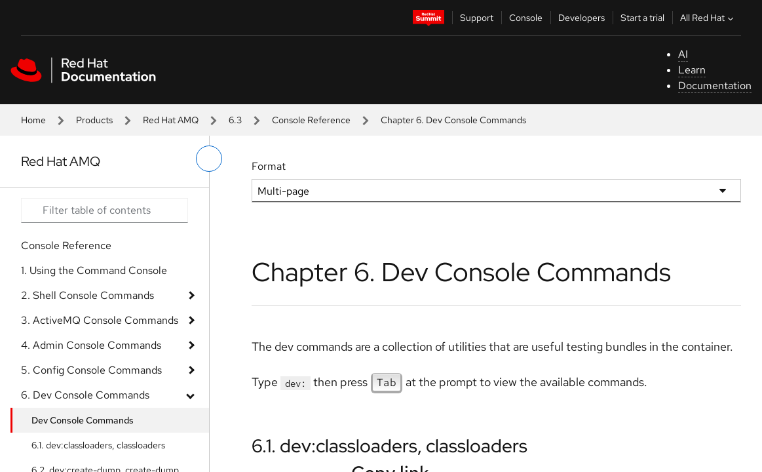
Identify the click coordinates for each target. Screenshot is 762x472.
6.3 (235, 120)
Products (94, 120)
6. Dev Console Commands (85, 395)
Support (476, 18)
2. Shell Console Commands (87, 295)
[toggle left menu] (209, 159)
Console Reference (311, 120)
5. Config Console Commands (91, 370)
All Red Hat (708, 18)
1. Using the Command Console (94, 270)
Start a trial (642, 18)
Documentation (715, 85)
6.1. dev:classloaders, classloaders (98, 445)
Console (526, 18)
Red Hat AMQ (171, 120)
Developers (581, 18)
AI (683, 54)
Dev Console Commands (82, 420)
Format (269, 166)
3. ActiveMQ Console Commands (99, 320)
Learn (692, 70)
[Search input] (104, 210)
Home (33, 120)
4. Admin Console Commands (91, 345)
